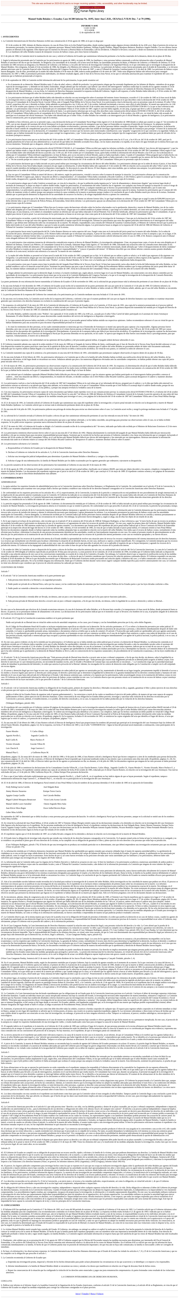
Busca (93, 1294)
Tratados (85, 1294)
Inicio (78, 1294)
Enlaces (100, 1294)
